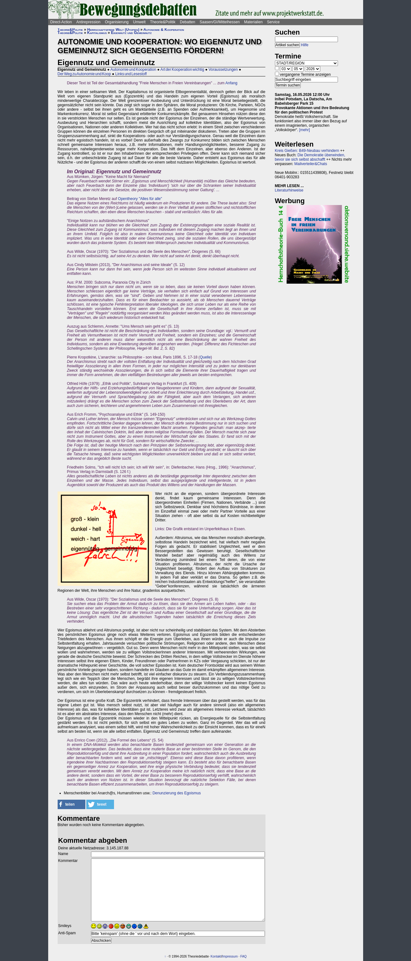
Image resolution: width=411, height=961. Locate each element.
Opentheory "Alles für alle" (140, 199)
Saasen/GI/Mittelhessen (220, 22)
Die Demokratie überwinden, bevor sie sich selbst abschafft (310, 157)
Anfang (231, 83)
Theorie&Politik (162, 22)
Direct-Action (61, 22)
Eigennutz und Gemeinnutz (131, 33)
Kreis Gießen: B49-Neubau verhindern (307, 150)
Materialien (253, 22)
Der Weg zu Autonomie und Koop (84, 74)
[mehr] (304, 130)
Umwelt (139, 22)
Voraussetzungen (223, 69)
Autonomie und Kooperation (133, 69)
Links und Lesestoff (131, 74)
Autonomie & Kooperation (163, 29)
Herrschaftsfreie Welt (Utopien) (113, 29)
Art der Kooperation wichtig (182, 69)
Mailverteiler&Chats (310, 164)
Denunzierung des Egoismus (176, 793)
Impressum (229, 956)
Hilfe (304, 45)
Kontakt (216, 956)
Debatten (187, 22)
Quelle (205, 357)
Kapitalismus (97, 33)
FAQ (243, 956)
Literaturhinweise (289, 190)
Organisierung (116, 22)
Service (273, 22)
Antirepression (88, 22)
